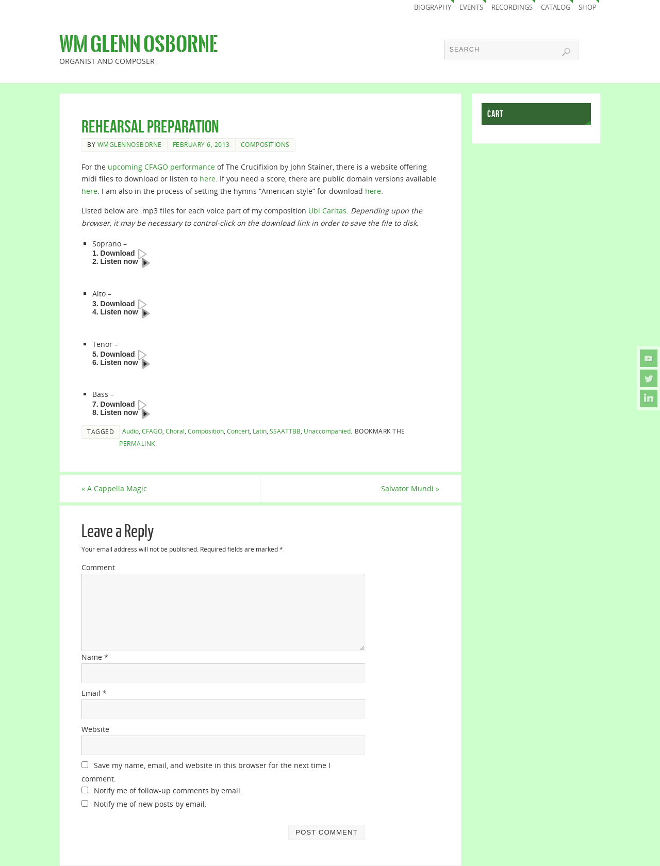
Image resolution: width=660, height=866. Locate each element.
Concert (238, 431)
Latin (260, 431)
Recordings (512, 7)
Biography (432, 7)
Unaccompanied (327, 431)
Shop (588, 7)
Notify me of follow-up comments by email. (168, 790)
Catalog (555, 7)
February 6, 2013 (201, 144)
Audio (130, 431)
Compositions (265, 144)
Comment (98, 567)
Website (95, 729)
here (208, 179)
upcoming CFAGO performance (161, 167)
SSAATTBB (285, 431)
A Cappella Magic (114, 488)
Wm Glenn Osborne (138, 44)
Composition (206, 431)
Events (471, 7)
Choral (175, 431)
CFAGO (152, 431)
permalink (137, 443)
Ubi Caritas (327, 210)
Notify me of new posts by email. (150, 804)
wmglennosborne (129, 144)
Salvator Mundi (410, 488)
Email (94, 693)
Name (94, 657)
